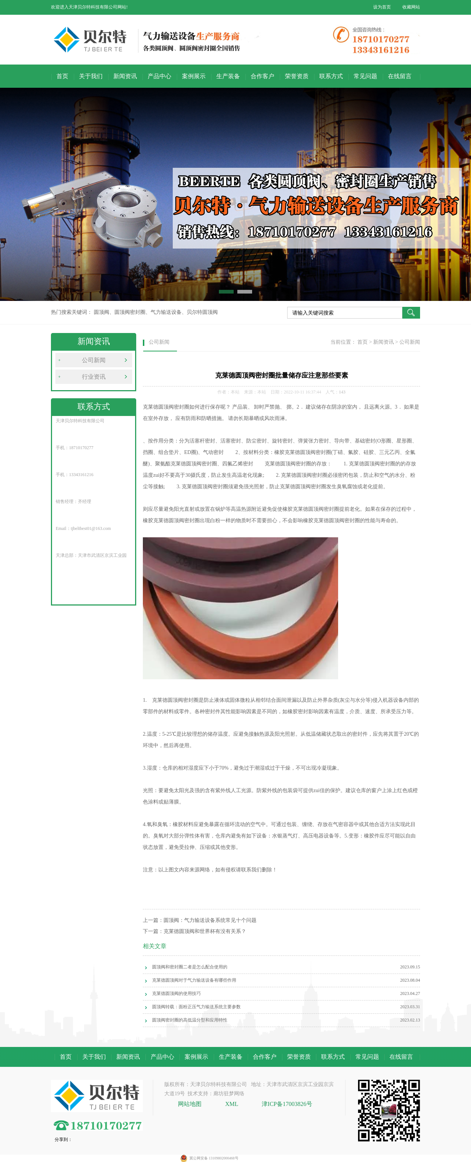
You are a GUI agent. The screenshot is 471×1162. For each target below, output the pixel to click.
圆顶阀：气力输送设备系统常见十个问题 (210, 920)
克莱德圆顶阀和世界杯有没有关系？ (205, 931)
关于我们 (91, 76)
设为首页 (382, 7)
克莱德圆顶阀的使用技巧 (176, 993)
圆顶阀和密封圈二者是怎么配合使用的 (189, 967)
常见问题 (365, 76)
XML (231, 1104)
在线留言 (400, 76)
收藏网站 (411, 7)
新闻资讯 (125, 76)
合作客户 (262, 76)
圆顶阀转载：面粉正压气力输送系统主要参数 (196, 1006)
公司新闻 (94, 360)
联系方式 (331, 76)
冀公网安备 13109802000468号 (213, 1158)
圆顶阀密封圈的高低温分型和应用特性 (189, 1020)
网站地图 (190, 1104)
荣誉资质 (297, 76)
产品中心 (159, 76)
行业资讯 (94, 377)
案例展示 (194, 76)
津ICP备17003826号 (287, 1104)
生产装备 (228, 76)
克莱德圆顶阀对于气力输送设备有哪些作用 (194, 980)
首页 (62, 76)
